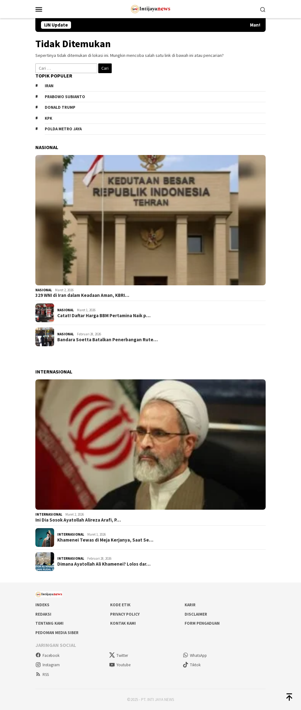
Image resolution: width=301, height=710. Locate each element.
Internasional (48, 514)
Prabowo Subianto (65, 96)
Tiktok (192, 665)
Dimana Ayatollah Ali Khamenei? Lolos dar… (103, 564)
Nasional (43, 290)
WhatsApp (195, 655)
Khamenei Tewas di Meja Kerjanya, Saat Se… (105, 540)
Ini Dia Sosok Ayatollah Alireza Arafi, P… (78, 520)
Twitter (118, 655)
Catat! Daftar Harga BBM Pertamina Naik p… (103, 315)
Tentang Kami (49, 623)
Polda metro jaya (63, 129)
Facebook (47, 655)
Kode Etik (120, 605)
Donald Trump (60, 107)
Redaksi (43, 614)
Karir (190, 605)
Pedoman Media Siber (57, 632)
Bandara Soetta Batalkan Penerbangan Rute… (107, 339)
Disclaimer (196, 614)
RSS (42, 674)
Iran (49, 85)
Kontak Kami (123, 623)
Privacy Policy (125, 614)
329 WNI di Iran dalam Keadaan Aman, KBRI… (82, 295)
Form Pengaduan (202, 623)
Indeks (42, 605)
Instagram (47, 665)
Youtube (119, 665)
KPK (48, 118)
